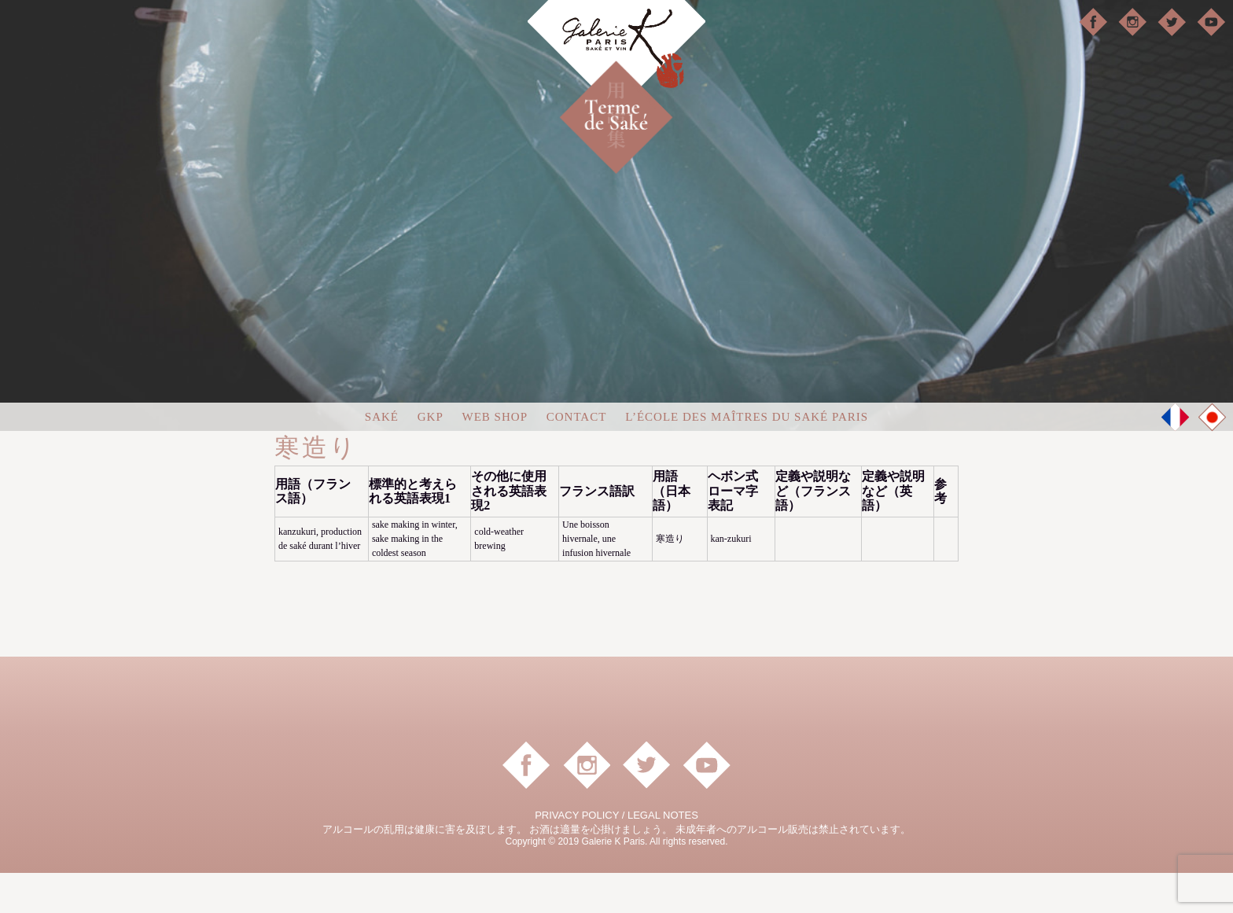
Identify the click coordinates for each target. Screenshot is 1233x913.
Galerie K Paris (616, 55)
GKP (431, 457)
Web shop (495, 457)
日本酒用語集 (643, 96)
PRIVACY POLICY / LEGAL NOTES (616, 855)
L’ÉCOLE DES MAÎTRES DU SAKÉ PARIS (746, 457)
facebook (1093, 22)
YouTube (1211, 22)
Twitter (1172, 22)
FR (1175, 458)
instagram (1132, 22)
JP (1212, 458)
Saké (382, 457)
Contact (577, 457)
